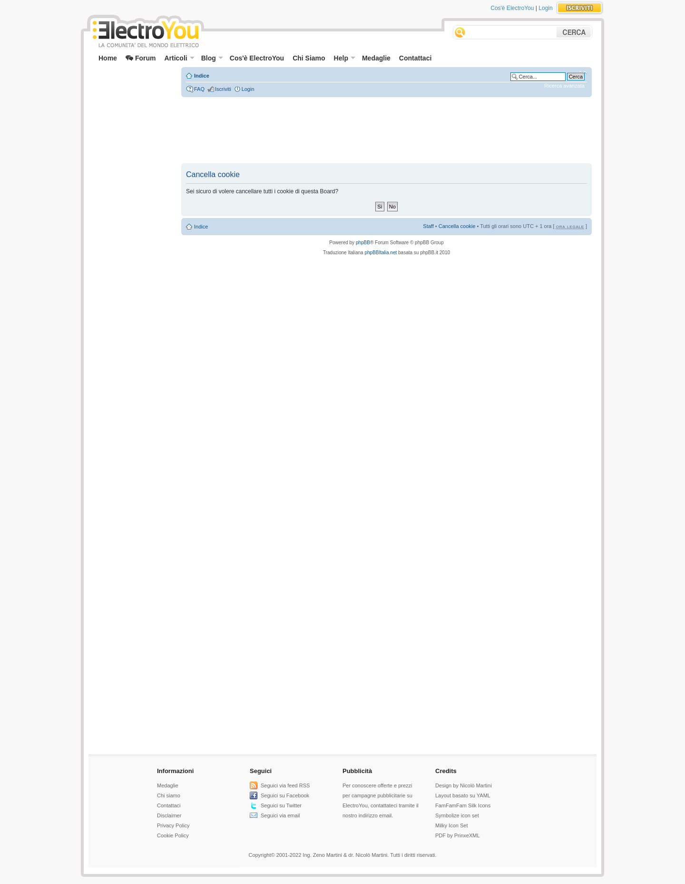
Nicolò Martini (476, 785)
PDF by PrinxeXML (457, 835)
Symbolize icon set (457, 815)
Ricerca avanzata (564, 86)
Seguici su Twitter (281, 805)
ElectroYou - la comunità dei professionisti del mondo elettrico (145, 32)
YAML (483, 795)
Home (107, 58)
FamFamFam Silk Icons (462, 805)
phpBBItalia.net (380, 252)
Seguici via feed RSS (285, 785)
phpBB (363, 242)
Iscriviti (223, 89)
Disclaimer (169, 815)
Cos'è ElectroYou (512, 8)
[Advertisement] (131, 88)
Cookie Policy (173, 835)
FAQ (199, 89)
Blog (212, 58)
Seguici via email (280, 815)
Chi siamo (168, 795)
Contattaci (415, 58)
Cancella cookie (457, 226)
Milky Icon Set (451, 825)
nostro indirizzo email (366, 815)
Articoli (179, 58)
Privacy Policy (173, 825)
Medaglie (376, 58)
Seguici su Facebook (285, 795)
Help (344, 58)
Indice (201, 76)
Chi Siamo (309, 58)
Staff (428, 226)
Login (545, 8)
